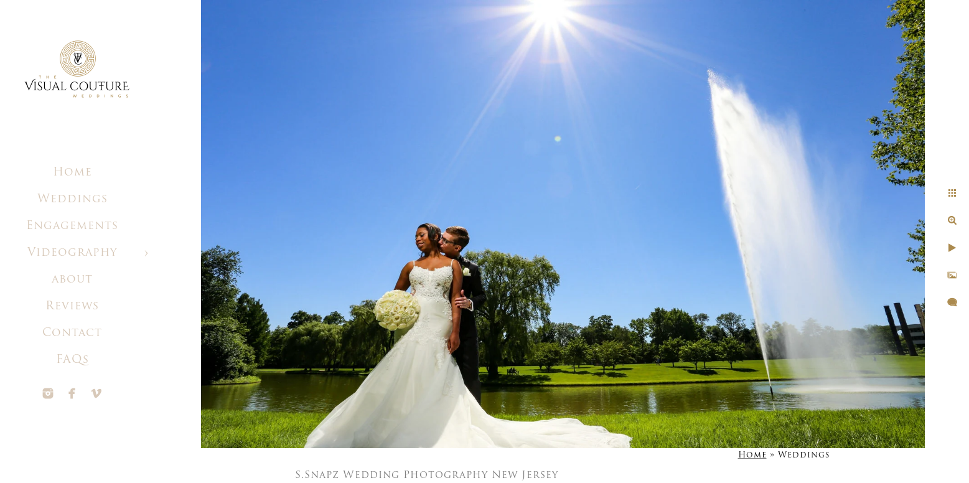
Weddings (72, 199)
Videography (72, 253)
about (72, 280)
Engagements (72, 226)
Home (72, 173)
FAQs (72, 360)
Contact (72, 333)
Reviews (72, 306)
